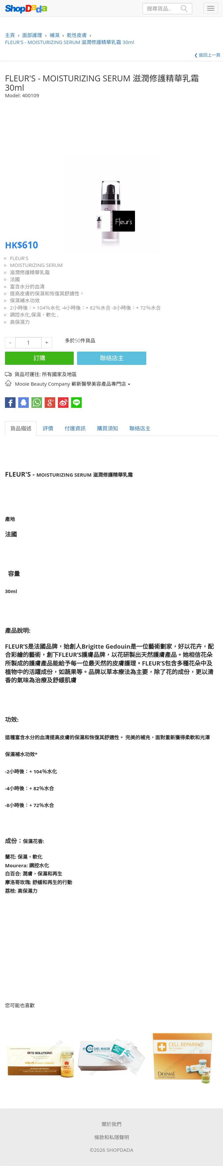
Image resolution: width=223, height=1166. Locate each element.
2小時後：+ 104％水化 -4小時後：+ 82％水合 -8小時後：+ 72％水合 (85, 307)
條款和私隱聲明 (111, 1137)
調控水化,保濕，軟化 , (34, 314)
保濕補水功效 (25, 300)
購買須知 (107, 428)
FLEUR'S (19, 258)
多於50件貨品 (80, 340)
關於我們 (111, 1124)
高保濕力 (20, 322)
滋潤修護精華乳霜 (30, 272)
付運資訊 (75, 428)
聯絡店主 (112, 358)
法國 (15, 279)
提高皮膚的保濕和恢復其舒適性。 (47, 293)
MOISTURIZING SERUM (36, 265)
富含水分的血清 (27, 286)
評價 (48, 428)
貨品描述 (20, 428)
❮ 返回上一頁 (207, 55)
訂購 (39, 358)
